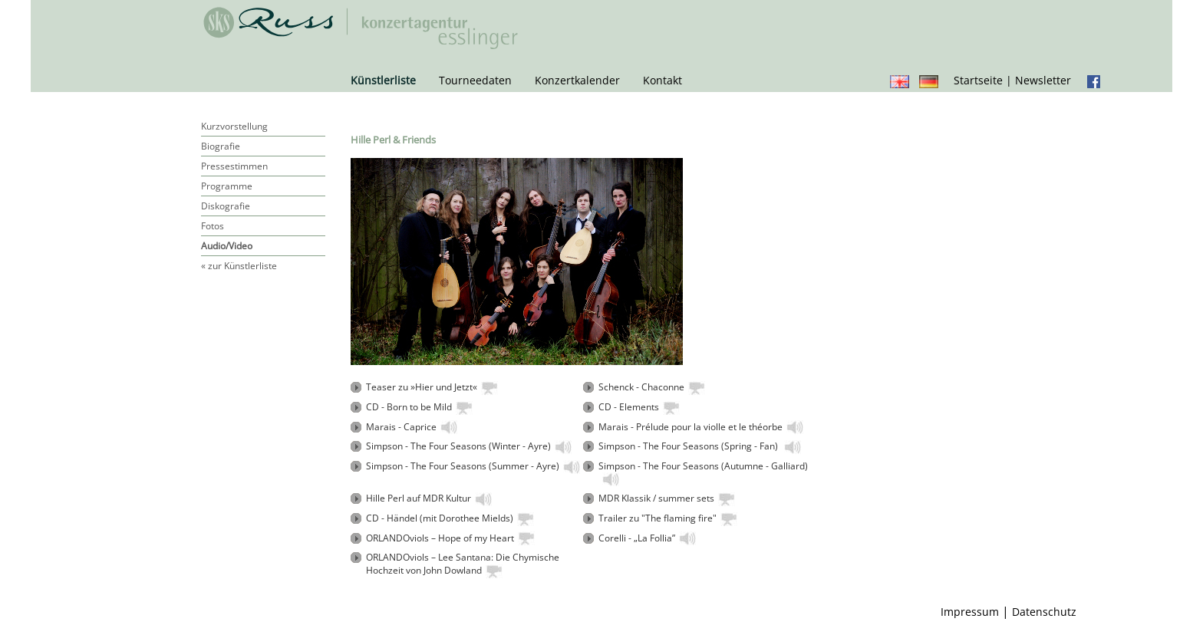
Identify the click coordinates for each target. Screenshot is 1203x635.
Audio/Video (226, 245)
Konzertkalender (577, 80)
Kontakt (662, 80)
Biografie (220, 146)
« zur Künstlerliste (239, 265)
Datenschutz (1044, 611)
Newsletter (1043, 80)
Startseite (978, 80)
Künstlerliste (383, 80)
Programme (226, 185)
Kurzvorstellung (234, 126)
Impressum (970, 611)
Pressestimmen (234, 166)
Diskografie (225, 205)
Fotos (212, 225)
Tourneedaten (475, 80)
